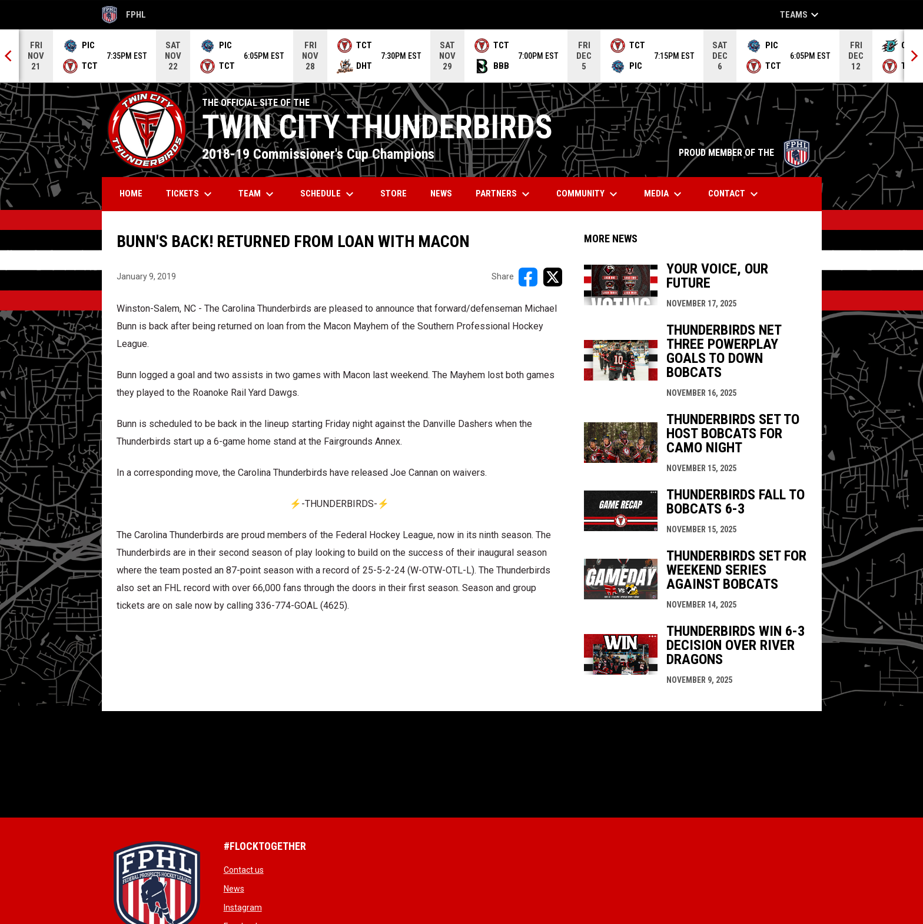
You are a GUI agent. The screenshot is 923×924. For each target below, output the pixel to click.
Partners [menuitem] (504, 194)
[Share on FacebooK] (528, 277)
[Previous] (9, 55)
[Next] (913, 55)
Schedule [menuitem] (328, 194)
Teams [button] (801, 15)
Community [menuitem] (588, 194)
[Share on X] (552, 277)
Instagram (243, 907)
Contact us (244, 870)
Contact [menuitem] (734, 194)
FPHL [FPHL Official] (124, 15)
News (234, 888)
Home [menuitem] (130, 193)
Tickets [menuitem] (190, 194)
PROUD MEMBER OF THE (744, 152)
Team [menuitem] (257, 194)
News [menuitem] (441, 193)
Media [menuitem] (664, 194)
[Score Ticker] (461, 55)
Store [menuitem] (398, 193)
